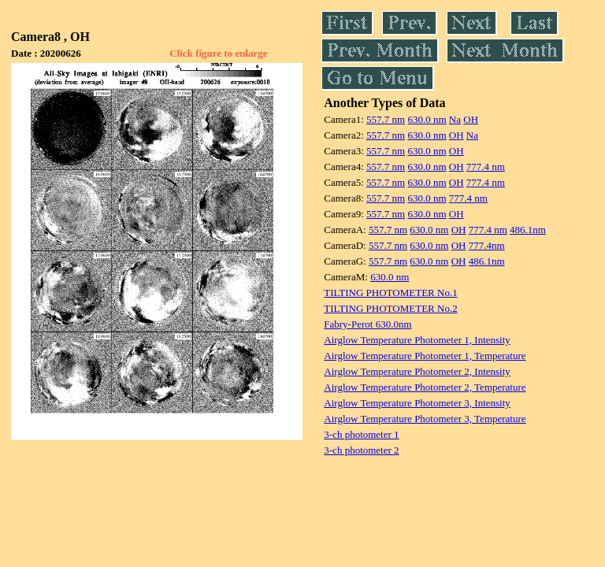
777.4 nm (485, 166)
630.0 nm (426, 119)
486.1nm (528, 229)
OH (470, 119)
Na (455, 119)
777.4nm (487, 245)
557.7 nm (385, 119)
